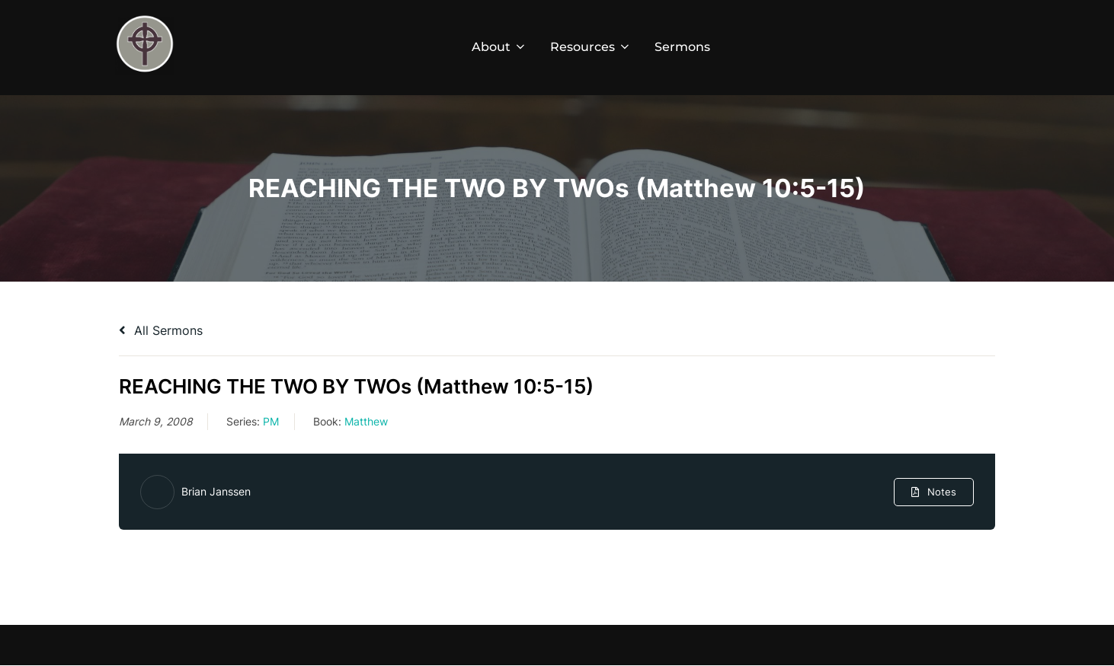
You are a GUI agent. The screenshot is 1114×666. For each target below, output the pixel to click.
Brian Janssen (216, 491)
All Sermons (161, 330)
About (499, 47)
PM (271, 421)
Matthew (366, 421)
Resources (591, 47)
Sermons (682, 47)
